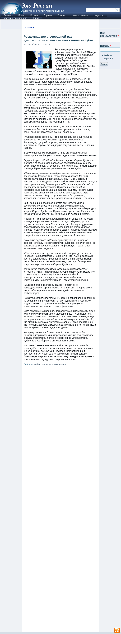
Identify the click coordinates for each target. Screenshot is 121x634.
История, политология (15, 18)
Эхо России (36, 5)
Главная (8, 15)
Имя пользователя (109, 35)
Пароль (105, 45)
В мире (61, 15)
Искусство (99, 15)
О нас (36, 18)
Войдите (28, 364)
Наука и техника (79, 15)
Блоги (21, 15)
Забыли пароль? (108, 57)
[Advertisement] (60, 499)
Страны (48, 15)
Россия (34, 15)
